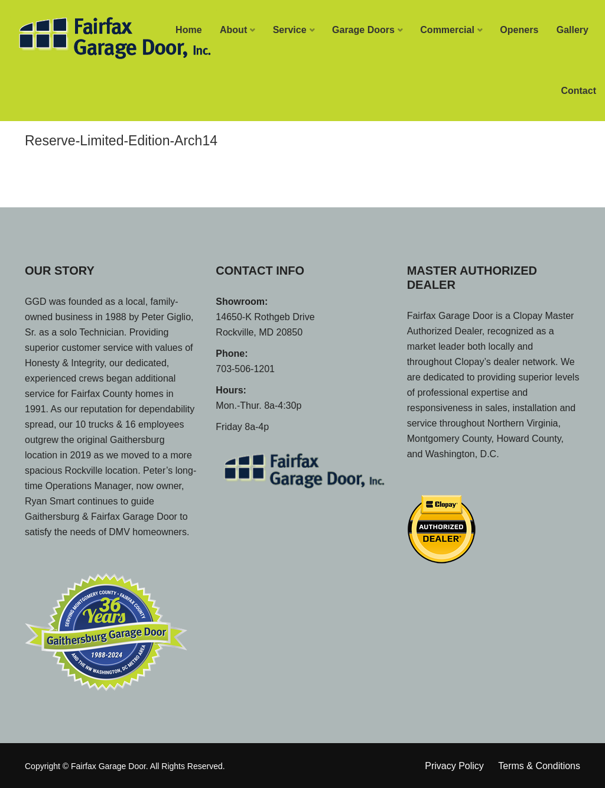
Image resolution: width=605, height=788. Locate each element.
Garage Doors (363, 30)
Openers (519, 30)
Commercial (447, 30)
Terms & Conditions (539, 766)
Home (188, 30)
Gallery (572, 30)
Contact (578, 91)
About (233, 30)
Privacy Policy (454, 766)
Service (290, 30)
